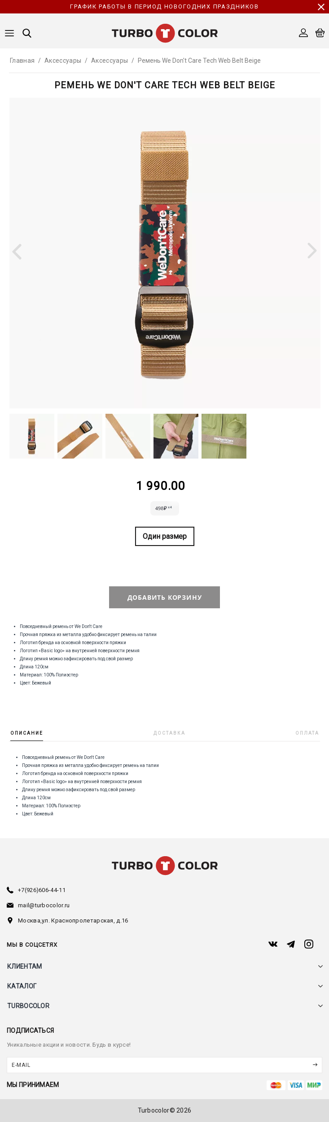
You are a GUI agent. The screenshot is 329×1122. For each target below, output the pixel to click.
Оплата (307, 733)
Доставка (169, 733)
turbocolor (28, 1005)
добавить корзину (164, 597)
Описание (26, 733)
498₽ (163, 507)
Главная (22, 60)
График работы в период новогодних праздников (164, 6)
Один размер (165, 536)
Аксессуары (62, 60)
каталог (21, 986)
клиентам (24, 966)
